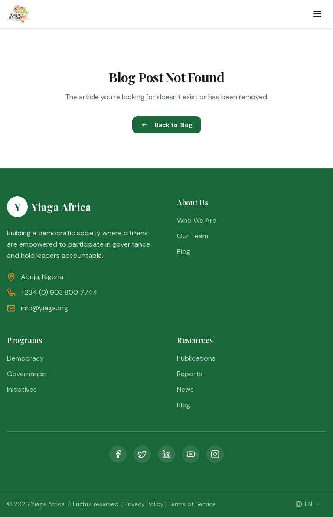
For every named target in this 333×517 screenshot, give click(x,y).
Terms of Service (192, 504)
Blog (183, 251)
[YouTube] (190, 454)
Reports (189, 373)
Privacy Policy (143, 504)
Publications (196, 358)
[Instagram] (215, 454)
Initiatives (22, 389)
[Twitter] (142, 454)
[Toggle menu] (317, 14)
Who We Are (196, 220)
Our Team (192, 236)
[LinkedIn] (166, 454)
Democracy (25, 358)
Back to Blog (167, 125)
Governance (26, 373)
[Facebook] (118, 454)
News (185, 389)
